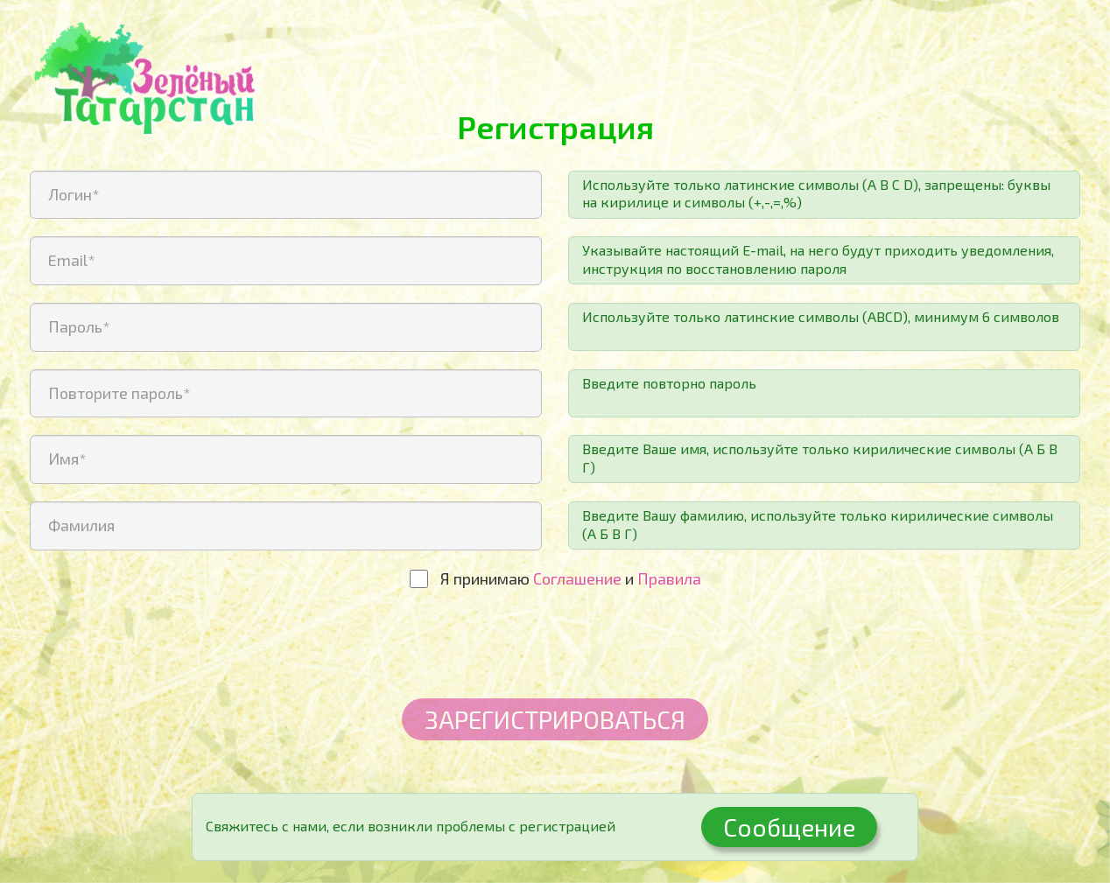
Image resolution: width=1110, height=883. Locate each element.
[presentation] (555, 647)
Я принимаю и (570, 578)
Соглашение (577, 578)
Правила (669, 578)
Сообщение (789, 827)
